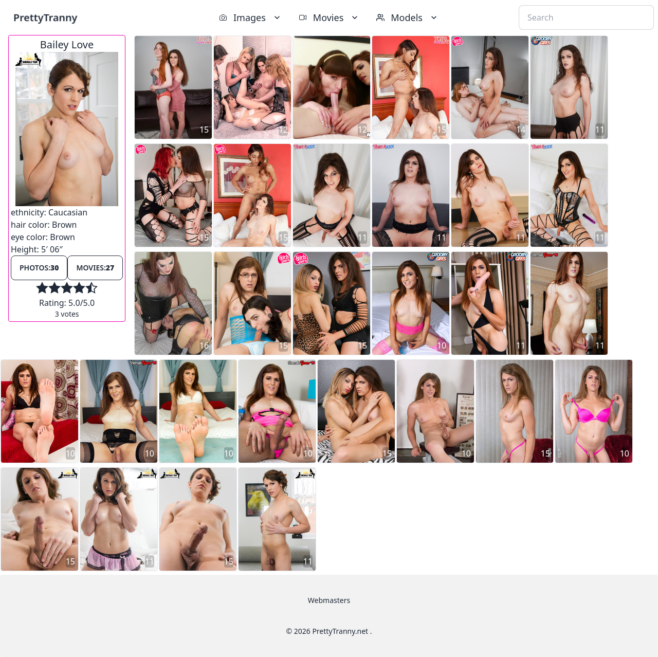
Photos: (39, 267)
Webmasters (329, 600)
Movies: (95, 267)
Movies (329, 17)
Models (407, 17)
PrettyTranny (45, 17)
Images (250, 17)
